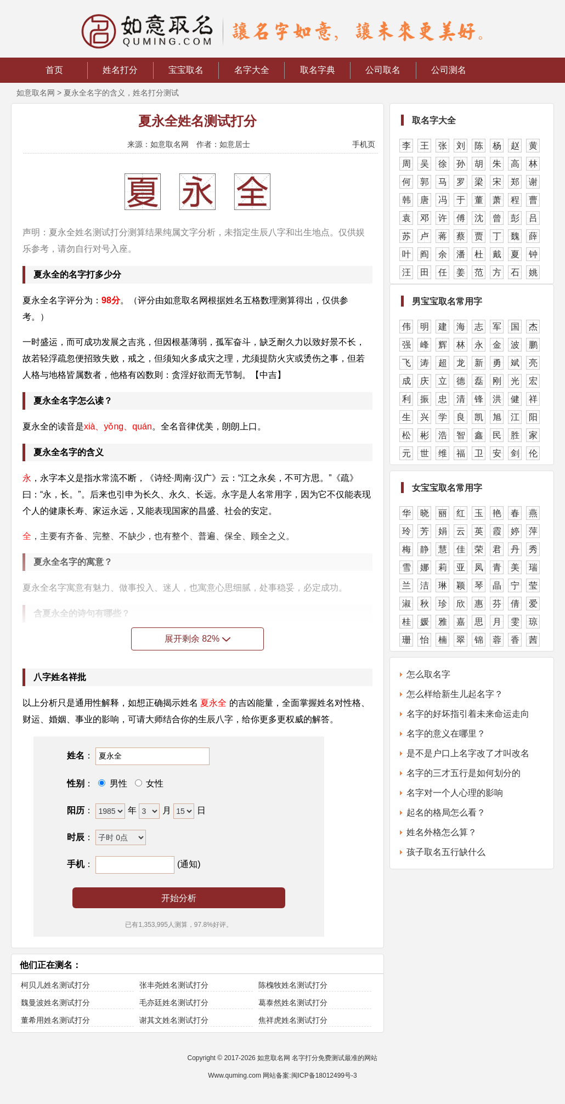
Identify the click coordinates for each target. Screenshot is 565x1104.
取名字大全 (434, 120)
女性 (153, 783)
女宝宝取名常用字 (447, 487)
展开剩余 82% (197, 638)
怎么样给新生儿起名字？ (454, 694)
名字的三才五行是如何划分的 (463, 773)
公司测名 (448, 70)
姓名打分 (120, 70)
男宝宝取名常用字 (447, 301)
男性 (117, 783)
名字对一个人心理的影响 (454, 792)
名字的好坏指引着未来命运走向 (467, 713)
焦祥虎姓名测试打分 (292, 1020)
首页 (54, 70)
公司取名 (382, 70)
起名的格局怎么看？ (445, 812)
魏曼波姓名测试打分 (55, 1002)
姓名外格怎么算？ (441, 832)
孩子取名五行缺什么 (445, 852)
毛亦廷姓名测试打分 (173, 1002)
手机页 (363, 144)
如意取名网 (35, 92)
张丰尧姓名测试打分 (173, 985)
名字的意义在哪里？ (445, 733)
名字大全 (251, 70)
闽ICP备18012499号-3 (324, 1075)
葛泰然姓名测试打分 (292, 1002)
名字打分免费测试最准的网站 (334, 1058)
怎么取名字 (428, 674)
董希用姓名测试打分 (55, 1020)
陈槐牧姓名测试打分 (292, 985)
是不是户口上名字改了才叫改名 (467, 753)
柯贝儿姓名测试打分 (55, 985)
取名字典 (317, 70)
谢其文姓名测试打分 (173, 1020)
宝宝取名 (186, 70)
